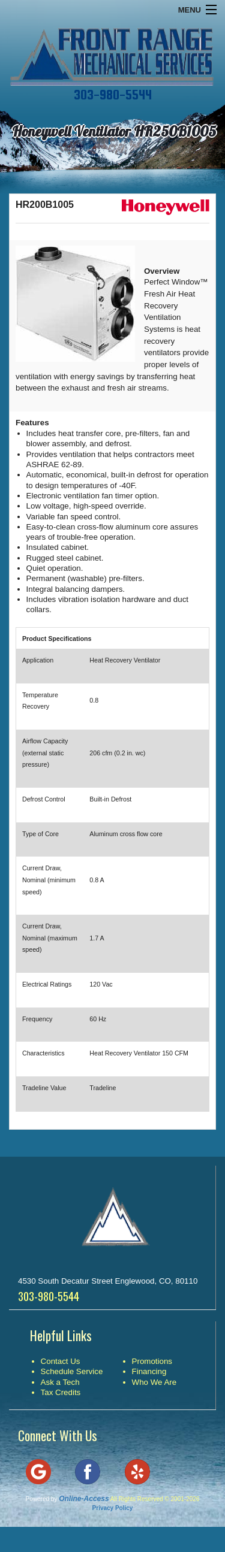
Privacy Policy (112, 1508)
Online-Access (84, 1498)
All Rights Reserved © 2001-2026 (155, 1499)
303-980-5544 (113, 94)
